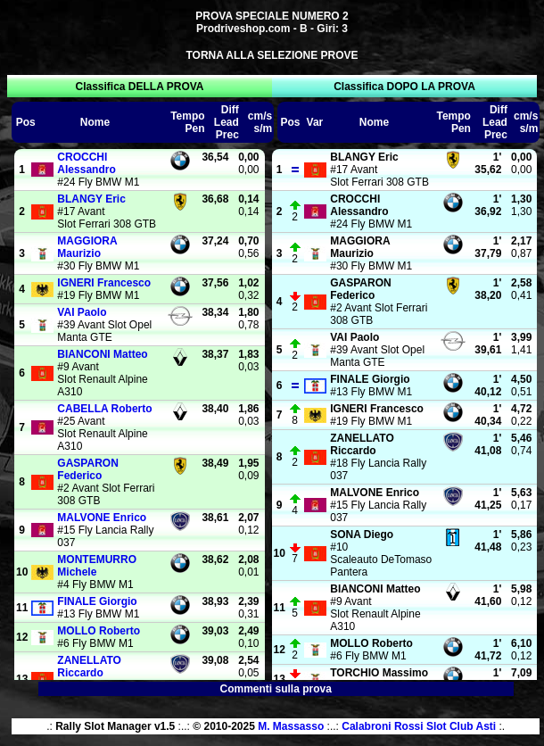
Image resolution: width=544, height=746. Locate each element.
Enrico (101, 517)
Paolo (81, 312)
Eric (91, 199)
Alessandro (86, 163)
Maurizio (87, 247)
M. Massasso (291, 726)
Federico (87, 469)
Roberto (104, 408)
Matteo (102, 354)
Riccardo (89, 666)
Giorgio (96, 601)
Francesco (104, 283)
